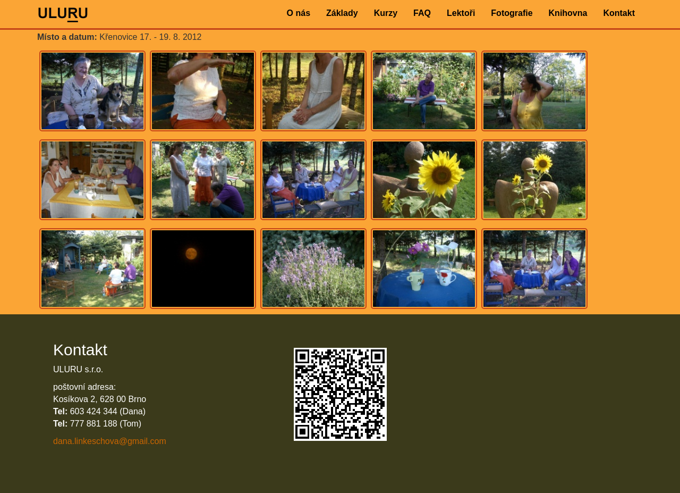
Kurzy (385, 13)
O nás (298, 13)
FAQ (422, 13)
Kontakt (619, 13)
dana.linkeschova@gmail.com (109, 441)
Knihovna (568, 13)
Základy (342, 13)
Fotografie (511, 13)
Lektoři (461, 13)
